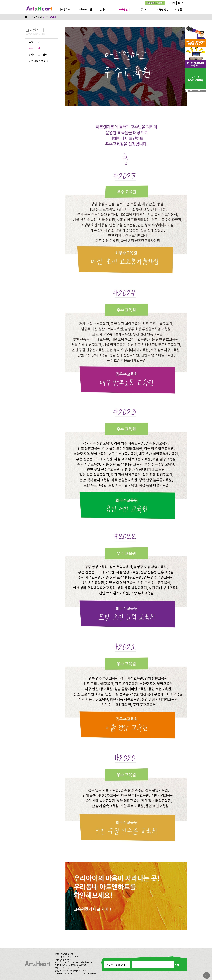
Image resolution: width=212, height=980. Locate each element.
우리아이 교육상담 (38, 54)
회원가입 (171, 3)
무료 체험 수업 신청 (39, 61)
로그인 (181, 3)
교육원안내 (124, 9)
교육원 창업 (163, 9)
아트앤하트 (64, 9)
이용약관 (71, 954)
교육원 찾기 (35, 41)
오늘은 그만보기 (195, 90)
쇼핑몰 (178, 9)
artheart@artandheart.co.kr (72, 967)
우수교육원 (34, 48)
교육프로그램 (85, 9)
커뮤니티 (143, 9)
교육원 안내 (36, 17)
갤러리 (102, 9)
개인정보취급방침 (61, 954)
